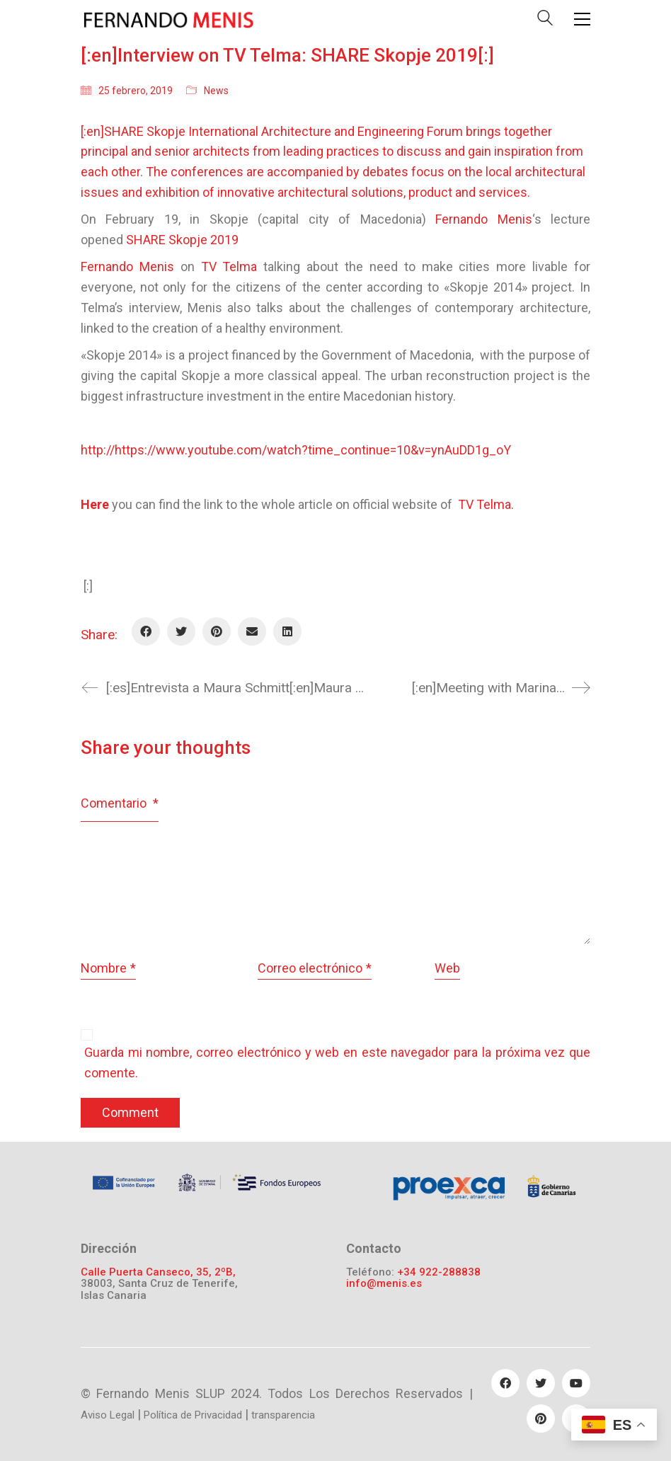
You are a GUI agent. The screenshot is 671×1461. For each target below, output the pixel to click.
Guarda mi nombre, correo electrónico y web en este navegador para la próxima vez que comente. (337, 1062)
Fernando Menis (127, 266)
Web (447, 968)
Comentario (120, 803)
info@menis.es (384, 1284)
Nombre (108, 968)
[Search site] (545, 21)
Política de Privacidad (193, 1415)
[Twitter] (181, 631)
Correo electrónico (315, 968)
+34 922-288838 (439, 1272)
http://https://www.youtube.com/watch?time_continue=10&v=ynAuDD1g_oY (296, 449)
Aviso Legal (107, 1415)
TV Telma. (486, 504)
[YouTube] (576, 1383)
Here (96, 504)
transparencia (283, 1415)
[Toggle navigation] (582, 19)
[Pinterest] (216, 631)
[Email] (252, 631)
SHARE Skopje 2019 (182, 239)
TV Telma (229, 266)
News (216, 90)
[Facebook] (146, 631)
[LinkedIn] (287, 631)
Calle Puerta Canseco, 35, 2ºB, (158, 1272)
